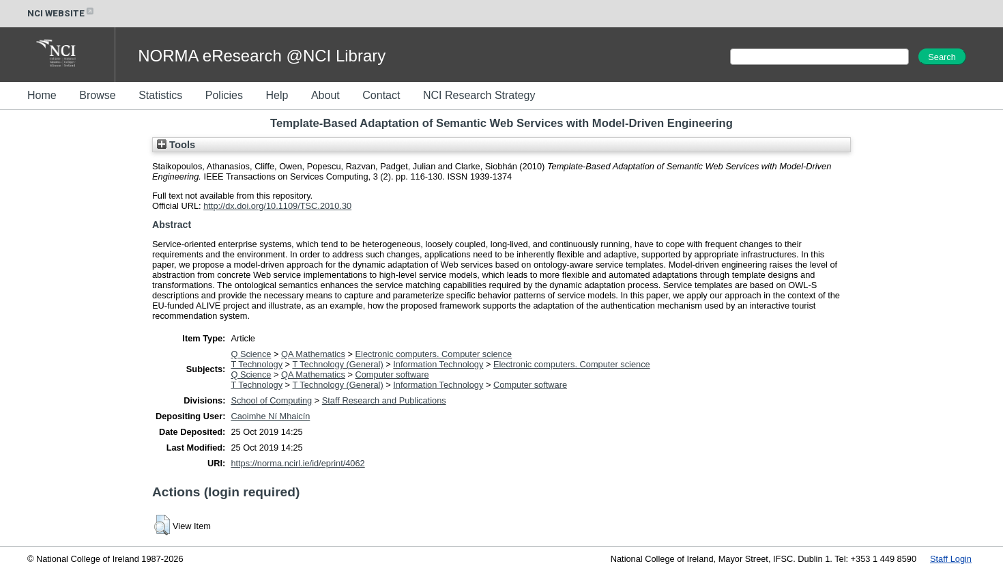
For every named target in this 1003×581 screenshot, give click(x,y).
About (325, 95)
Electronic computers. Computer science (433, 354)
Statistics (160, 95)
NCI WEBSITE (61, 13)
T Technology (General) (337, 364)
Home (42, 95)
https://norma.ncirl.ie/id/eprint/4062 (297, 463)
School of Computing (271, 400)
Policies (224, 95)
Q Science (251, 354)
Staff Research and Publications (384, 400)
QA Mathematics (313, 354)
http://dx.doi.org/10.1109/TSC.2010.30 (277, 206)
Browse (97, 95)
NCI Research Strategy (479, 95)
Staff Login (951, 559)
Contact (381, 95)
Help (276, 95)
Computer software (392, 374)
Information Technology (438, 364)
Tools (176, 144)
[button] (162, 525)
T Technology (256, 364)
